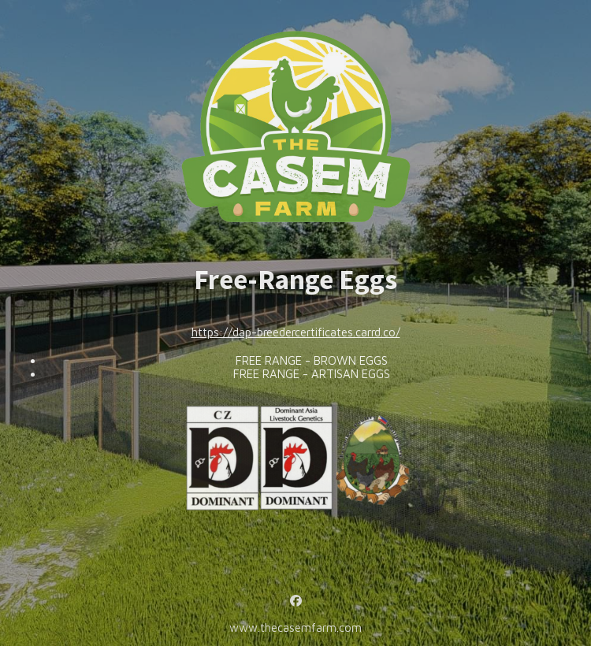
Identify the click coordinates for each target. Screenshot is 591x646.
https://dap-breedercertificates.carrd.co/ (295, 332)
